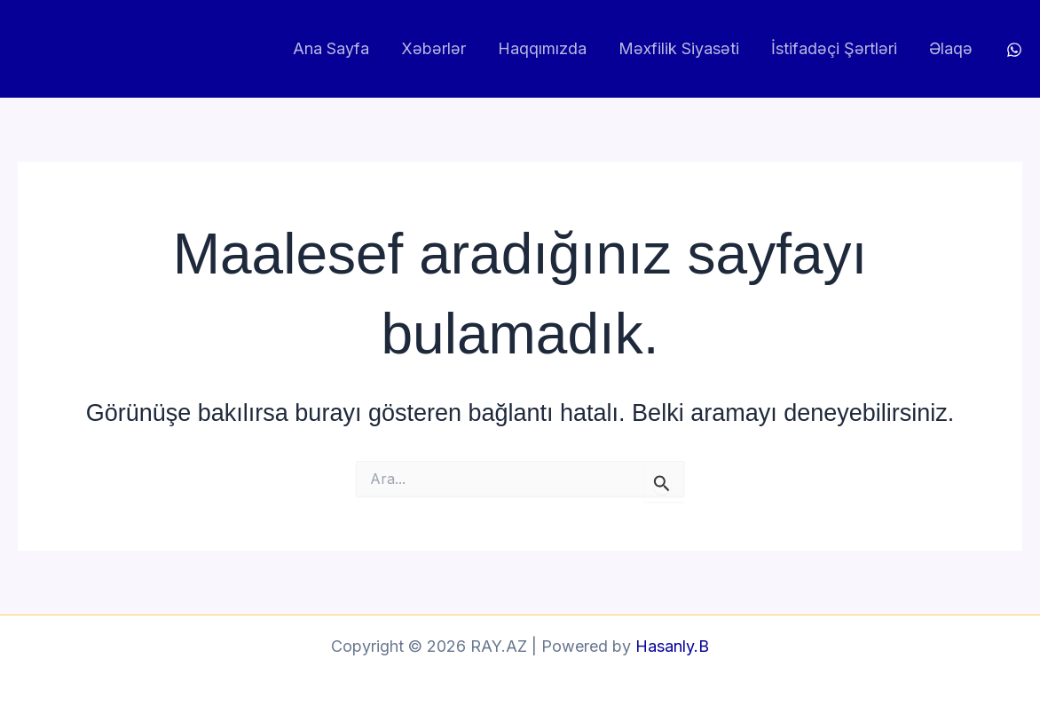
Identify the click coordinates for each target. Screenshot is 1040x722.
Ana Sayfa (331, 48)
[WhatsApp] (1014, 50)
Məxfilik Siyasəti (678, 48)
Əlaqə (951, 48)
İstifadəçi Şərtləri (834, 48)
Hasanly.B (672, 646)
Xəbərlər (433, 48)
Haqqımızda (542, 48)
